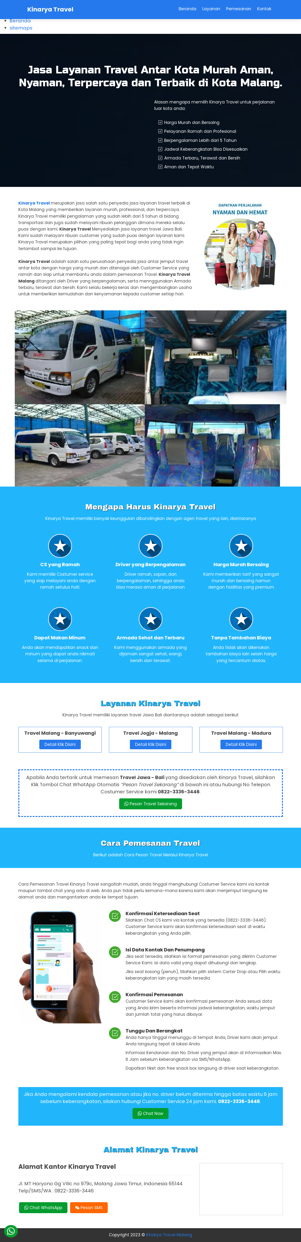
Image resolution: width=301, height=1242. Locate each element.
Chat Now (150, 1113)
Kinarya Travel (50, 9)
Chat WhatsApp (43, 1208)
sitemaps (21, 28)
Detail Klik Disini (60, 744)
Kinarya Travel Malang (169, 1235)
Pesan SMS (88, 1208)
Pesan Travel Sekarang (150, 804)
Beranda (20, 20)
